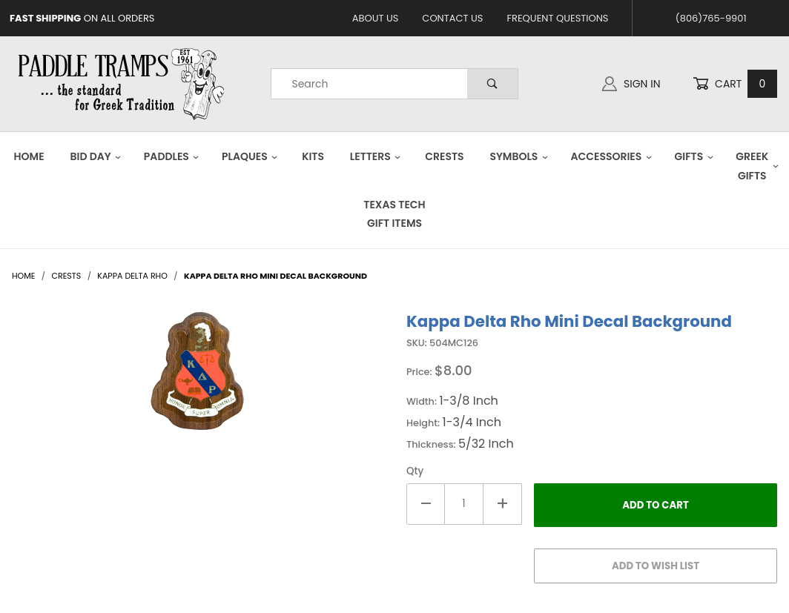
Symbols (518, 156)
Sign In (631, 83)
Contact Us (452, 18)
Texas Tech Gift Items (394, 214)
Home (29, 156)
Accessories (611, 156)
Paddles (171, 156)
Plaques (250, 156)
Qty (414, 471)
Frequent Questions (557, 18)
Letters (375, 156)
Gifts (693, 156)
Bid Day (96, 156)
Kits (313, 156)
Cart (735, 84)
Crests (444, 156)
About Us (375, 18)
